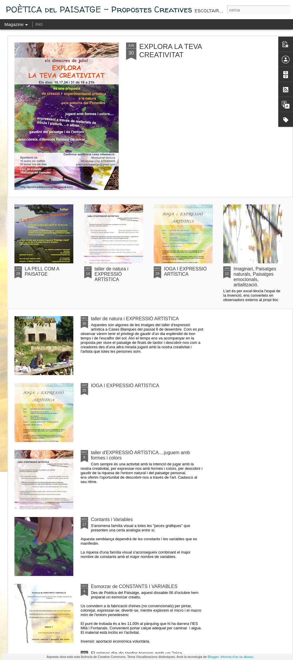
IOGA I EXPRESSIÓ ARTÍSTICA (185, 271)
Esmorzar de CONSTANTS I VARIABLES (134, 586)
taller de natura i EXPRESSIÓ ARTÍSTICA (111, 274)
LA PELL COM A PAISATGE (42, 271)
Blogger (213, 657)
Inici (39, 24)
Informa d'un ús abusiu (237, 657)
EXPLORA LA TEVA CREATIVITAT (170, 50)
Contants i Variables (112, 519)
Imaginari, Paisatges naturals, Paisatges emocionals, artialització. (255, 276)
